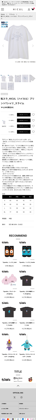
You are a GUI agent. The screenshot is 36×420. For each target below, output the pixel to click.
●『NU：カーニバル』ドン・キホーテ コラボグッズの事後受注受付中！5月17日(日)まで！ (18, 4)
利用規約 (21, 403)
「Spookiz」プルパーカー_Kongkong (9, 292)
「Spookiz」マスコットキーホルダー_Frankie (27, 355)
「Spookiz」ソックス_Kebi (9, 262)
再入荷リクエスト (24, 114)
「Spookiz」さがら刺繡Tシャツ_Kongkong (27, 292)
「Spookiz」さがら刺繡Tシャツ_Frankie (9, 324)
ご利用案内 (3, 403)
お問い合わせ (22, 413)
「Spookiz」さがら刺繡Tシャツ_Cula (27, 324)
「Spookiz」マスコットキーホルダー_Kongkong (9, 355)
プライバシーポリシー (24, 408)
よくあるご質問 (4, 408)
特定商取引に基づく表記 (6, 413)
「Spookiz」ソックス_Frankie (27, 262)
